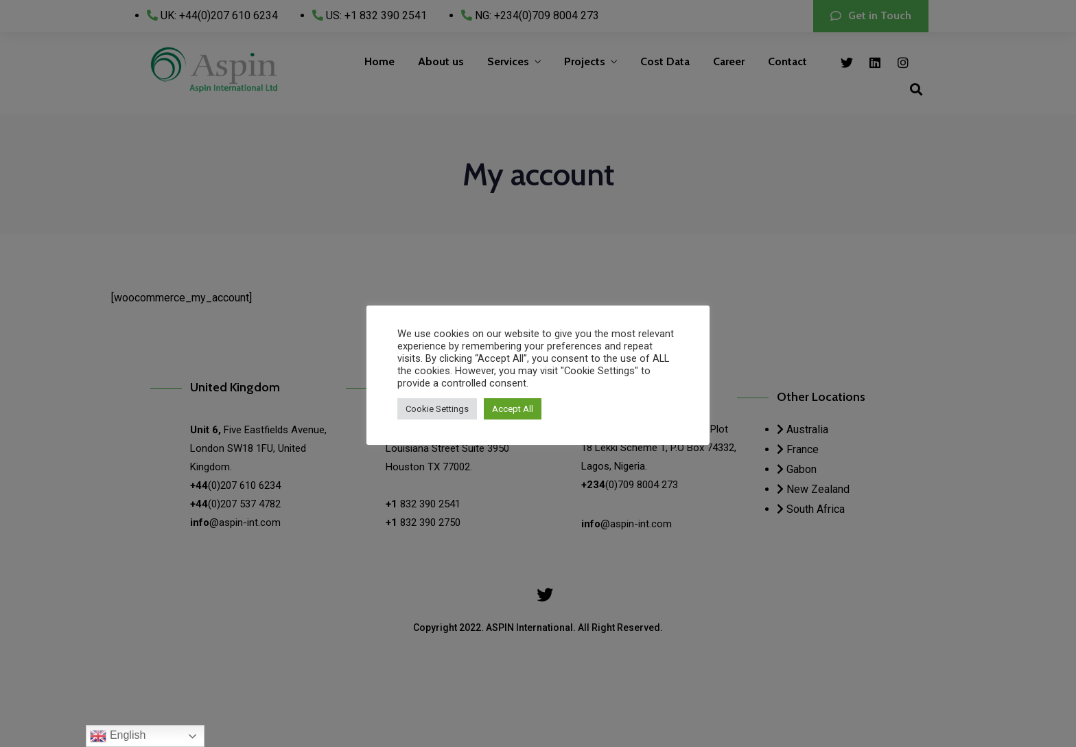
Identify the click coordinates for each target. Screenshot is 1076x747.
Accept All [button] (512, 409)
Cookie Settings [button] (437, 409)
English (117, 736)
